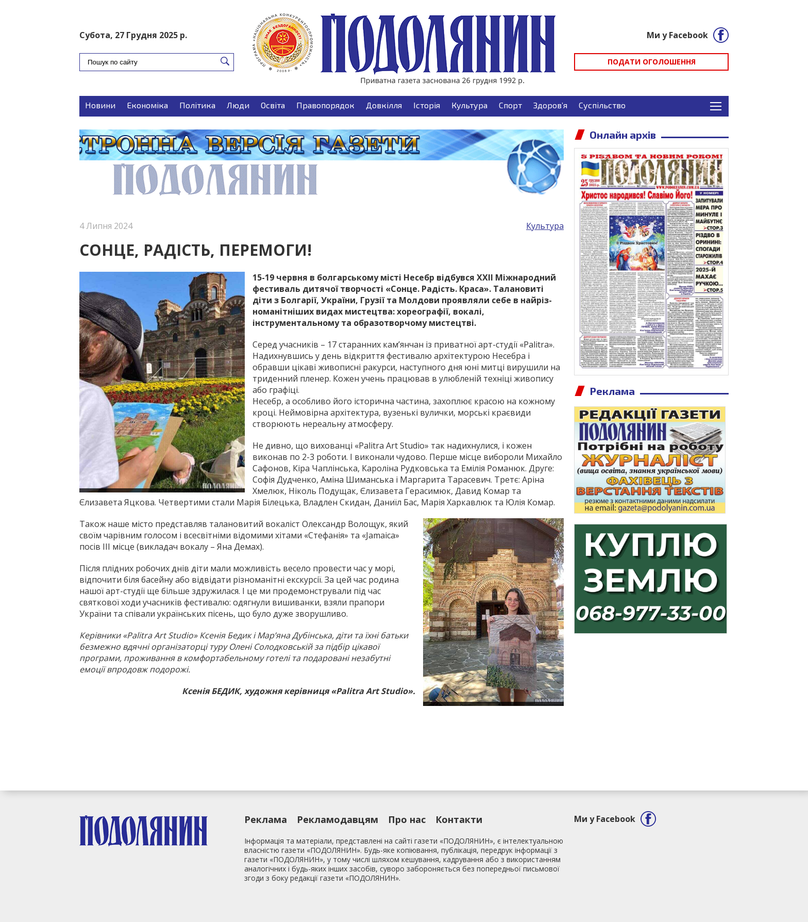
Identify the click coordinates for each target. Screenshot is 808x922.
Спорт (510, 105)
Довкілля (384, 105)
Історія (426, 105)
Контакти (458, 819)
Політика (197, 105)
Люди (238, 105)
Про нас (407, 819)
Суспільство (602, 105)
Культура (469, 105)
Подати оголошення (652, 62)
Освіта (273, 105)
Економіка (147, 105)
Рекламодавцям (337, 819)
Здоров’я (550, 105)
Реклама (265, 819)
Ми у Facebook (677, 35)
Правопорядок (325, 105)
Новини (100, 105)
